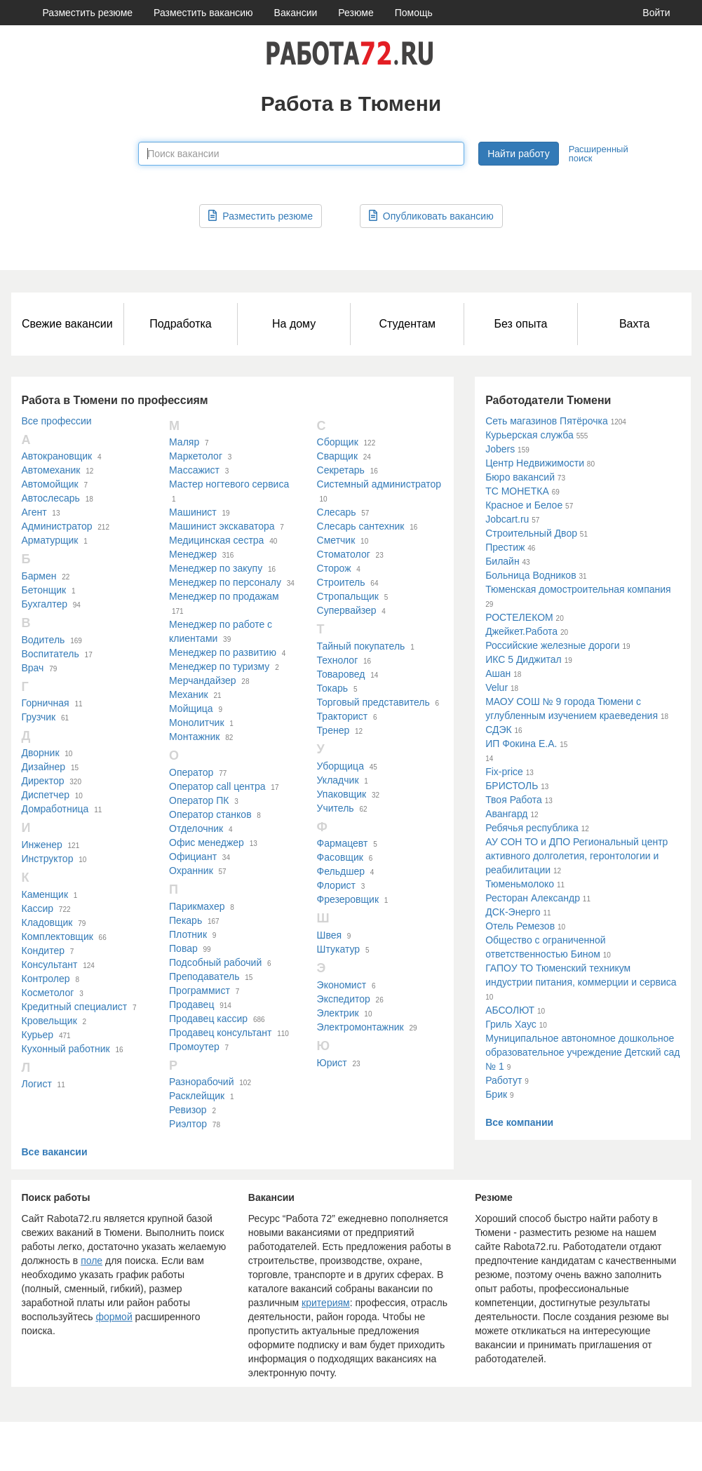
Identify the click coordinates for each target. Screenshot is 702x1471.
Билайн (502, 561)
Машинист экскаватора (222, 526)
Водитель (43, 639)
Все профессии (57, 420)
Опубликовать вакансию (431, 216)
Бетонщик (44, 590)
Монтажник (194, 736)
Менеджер (193, 554)
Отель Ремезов (520, 926)
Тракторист (342, 716)
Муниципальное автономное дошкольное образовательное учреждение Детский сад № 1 (582, 1052)
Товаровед (341, 674)
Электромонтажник (360, 1027)
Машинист (193, 512)
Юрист (332, 1062)
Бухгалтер (44, 604)
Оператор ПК (199, 800)
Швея (329, 935)
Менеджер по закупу (215, 568)
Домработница (55, 808)
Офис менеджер (206, 842)
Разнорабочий (201, 1081)
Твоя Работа (513, 799)
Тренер (333, 730)
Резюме (355, 12)
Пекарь (185, 920)
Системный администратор (379, 484)
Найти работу (518, 153)
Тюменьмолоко (519, 883)
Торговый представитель (373, 702)
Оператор (191, 772)
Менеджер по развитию (222, 652)
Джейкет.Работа (521, 631)
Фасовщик (340, 857)
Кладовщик (47, 922)
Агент (34, 512)
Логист (37, 1083)
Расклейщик (196, 1095)
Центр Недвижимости (534, 463)
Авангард (506, 813)
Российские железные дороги (552, 645)
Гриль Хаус (510, 1024)
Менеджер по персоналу (225, 582)
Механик (188, 694)
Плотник (188, 934)
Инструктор (48, 858)
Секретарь (341, 470)
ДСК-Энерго (512, 912)
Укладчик (338, 780)
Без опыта (520, 324)
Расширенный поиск (598, 153)
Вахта (634, 324)
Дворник (41, 752)
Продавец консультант (220, 1032)
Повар (183, 948)
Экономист (342, 984)
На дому (294, 324)
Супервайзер (347, 610)
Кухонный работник (66, 1048)
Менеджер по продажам (224, 596)
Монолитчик (196, 722)
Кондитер (43, 950)
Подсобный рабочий (215, 962)
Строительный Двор (531, 533)
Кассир (38, 908)
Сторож (334, 568)
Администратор (57, 526)
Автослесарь (51, 498)
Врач (33, 667)
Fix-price (504, 771)
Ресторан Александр (532, 898)
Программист (199, 990)
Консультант (50, 964)
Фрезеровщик (348, 899)
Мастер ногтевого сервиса (229, 484)
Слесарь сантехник (361, 526)
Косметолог (48, 992)
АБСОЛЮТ (509, 1010)
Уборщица (340, 766)
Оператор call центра (217, 786)
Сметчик (336, 540)
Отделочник (196, 828)
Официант (193, 856)
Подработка (180, 324)
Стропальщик (348, 596)
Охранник (191, 870)
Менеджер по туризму (219, 666)
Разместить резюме (88, 12)
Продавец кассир (208, 1018)
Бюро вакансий (520, 477)
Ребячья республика (532, 827)
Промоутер (194, 1046)
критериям (326, 1302)
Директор (43, 780)
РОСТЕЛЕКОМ (519, 617)
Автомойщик (50, 484)
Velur (496, 687)
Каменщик (45, 894)
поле (91, 1260)
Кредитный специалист (75, 1006)
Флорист (336, 885)
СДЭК (498, 729)
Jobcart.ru (507, 519)
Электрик (338, 1013)
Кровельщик (49, 1020)
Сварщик (337, 456)
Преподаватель (204, 976)
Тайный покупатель (361, 646)
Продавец (191, 1004)
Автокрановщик (57, 456)
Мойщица (191, 708)
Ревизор (188, 1109)
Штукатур (338, 949)
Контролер (46, 978)
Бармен (39, 576)
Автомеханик (51, 470)
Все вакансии (55, 1151)
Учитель (335, 808)
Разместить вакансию (203, 12)
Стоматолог (343, 554)
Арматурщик (50, 540)
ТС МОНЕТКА (517, 491)
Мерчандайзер (202, 680)
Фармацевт (342, 843)
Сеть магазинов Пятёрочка (546, 420)
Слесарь (336, 512)
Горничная (45, 702)
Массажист (194, 470)
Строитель (341, 582)
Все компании (519, 1122)
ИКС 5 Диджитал (523, 659)
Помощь (414, 12)
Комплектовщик (57, 936)
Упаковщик (342, 794)
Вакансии (296, 12)
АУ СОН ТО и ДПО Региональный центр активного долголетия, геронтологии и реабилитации (576, 855)
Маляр (184, 442)
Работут (503, 1080)
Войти (656, 12)
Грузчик (39, 717)
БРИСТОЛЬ (511, 785)
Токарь (333, 688)
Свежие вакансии (67, 324)
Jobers (500, 449)
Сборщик (337, 442)
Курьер (38, 1034)
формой (113, 1316)
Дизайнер (44, 766)
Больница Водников (530, 575)
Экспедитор (343, 999)
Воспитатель (50, 653)
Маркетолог (195, 456)
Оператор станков (210, 814)
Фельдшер (341, 871)
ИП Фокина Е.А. (521, 743)
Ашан (498, 673)
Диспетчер (45, 794)
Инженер (42, 844)
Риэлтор (188, 1123)
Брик (496, 1094)
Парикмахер (196, 906)
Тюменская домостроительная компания (578, 589)
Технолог (337, 660)
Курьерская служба (529, 435)
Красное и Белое (523, 505)
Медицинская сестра (216, 540)
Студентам (407, 324)
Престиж (505, 547)
